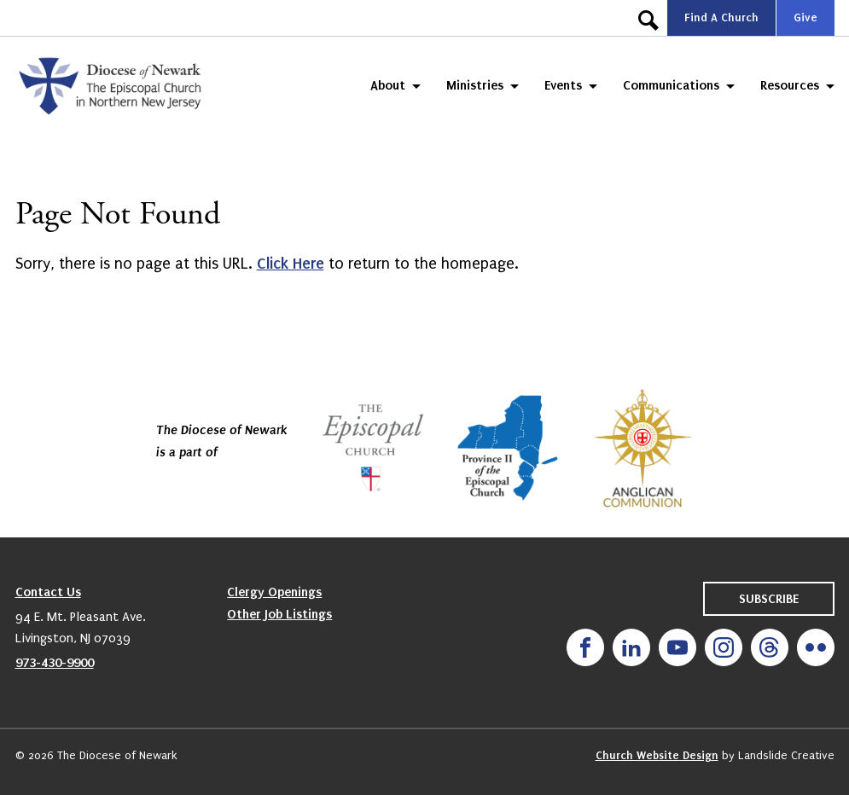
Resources (789, 85)
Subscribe (769, 598)
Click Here (290, 263)
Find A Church (721, 17)
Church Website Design (657, 755)
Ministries (474, 85)
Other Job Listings (279, 614)
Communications (671, 85)
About (387, 85)
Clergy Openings (274, 592)
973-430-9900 (54, 662)
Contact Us (48, 592)
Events (563, 85)
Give (805, 17)
